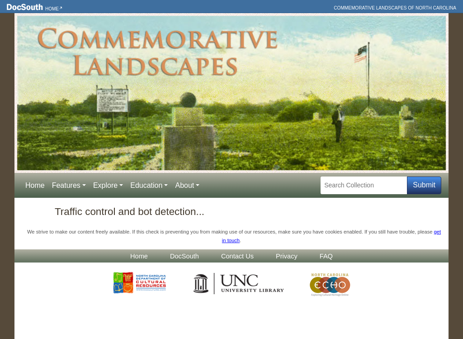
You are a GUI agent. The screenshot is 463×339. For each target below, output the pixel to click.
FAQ (326, 256)
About (184, 185)
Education (146, 185)
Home (52, 8)
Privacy (287, 256)
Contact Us (237, 256)
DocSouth (184, 256)
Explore (105, 185)
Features (66, 185)
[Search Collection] (364, 185)
